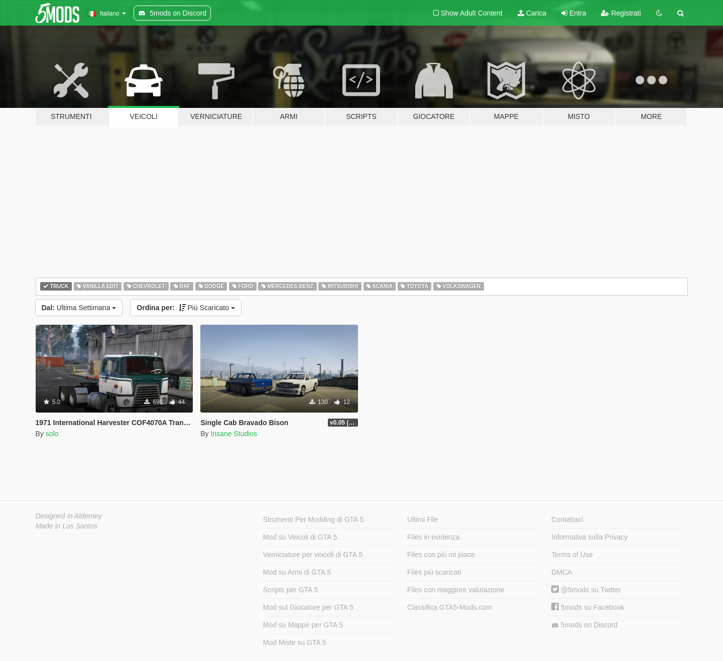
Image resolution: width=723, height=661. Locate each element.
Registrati (621, 13)
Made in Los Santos (67, 526)
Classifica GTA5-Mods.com (449, 607)
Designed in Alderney (69, 516)
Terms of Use (571, 555)
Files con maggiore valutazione (455, 590)
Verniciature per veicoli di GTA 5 (313, 555)
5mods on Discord (584, 625)
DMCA (561, 572)
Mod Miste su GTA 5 (294, 642)
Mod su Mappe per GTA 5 (303, 625)
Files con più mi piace (441, 555)
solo (52, 434)
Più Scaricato (186, 308)
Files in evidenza (433, 537)
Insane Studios (233, 434)
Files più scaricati (434, 572)
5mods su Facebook (587, 607)
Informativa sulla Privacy (589, 537)
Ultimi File (422, 519)
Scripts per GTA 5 (290, 590)
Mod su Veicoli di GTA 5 (300, 537)
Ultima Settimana (79, 308)
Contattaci (567, 519)
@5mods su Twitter (586, 589)
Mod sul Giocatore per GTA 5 (308, 607)
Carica (532, 13)
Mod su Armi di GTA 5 (297, 572)
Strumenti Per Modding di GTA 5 (313, 519)
